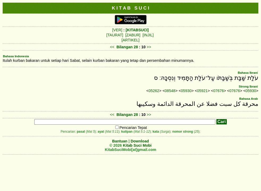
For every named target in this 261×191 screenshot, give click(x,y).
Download (140, 141)
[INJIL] (148, 35)
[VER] (117, 30)
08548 (170, 91)
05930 (186, 91)
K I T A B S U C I (130, 8)
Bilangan (125, 47)
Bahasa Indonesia (16, 56)
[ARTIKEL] (131, 40)
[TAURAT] (114, 35)
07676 (218, 91)
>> (149, 47)
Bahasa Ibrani (248, 72)
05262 (154, 91)
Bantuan (119, 141)
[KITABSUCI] (137, 30)
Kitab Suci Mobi (137, 145)
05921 (202, 91)
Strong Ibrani (248, 86)
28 (136, 47)
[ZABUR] (132, 35)
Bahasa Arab (248, 98)
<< (112, 47)
